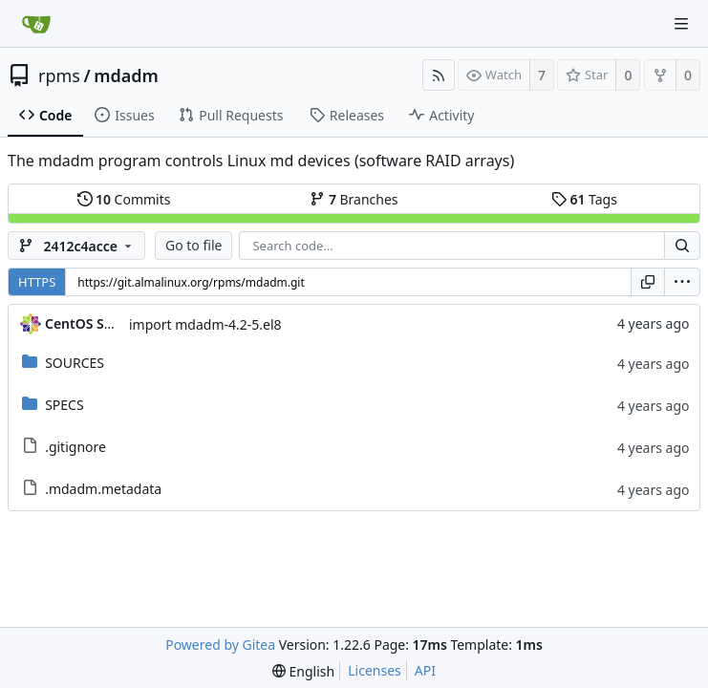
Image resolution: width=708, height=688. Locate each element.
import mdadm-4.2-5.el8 (205, 324)
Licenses (374, 670)
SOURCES (74, 363)
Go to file (193, 245)
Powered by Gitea (220, 644)
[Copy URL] (648, 282)
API (425, 670)
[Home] (36, 24)
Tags (584, 199)
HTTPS (36, 281)
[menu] (682, 282)
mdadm (126, 75)
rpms (59, 75)
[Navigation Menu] (681, 24)
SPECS (64, 405)
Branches (353, 199)
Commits (124, 199)
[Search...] (682, 245)
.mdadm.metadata (103, 489)
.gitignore (75, 447)
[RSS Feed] (438, 75)
